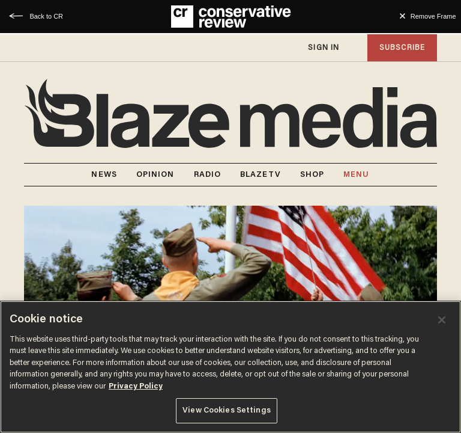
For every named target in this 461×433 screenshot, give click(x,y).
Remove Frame (433, 16)
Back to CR (46, 16)
